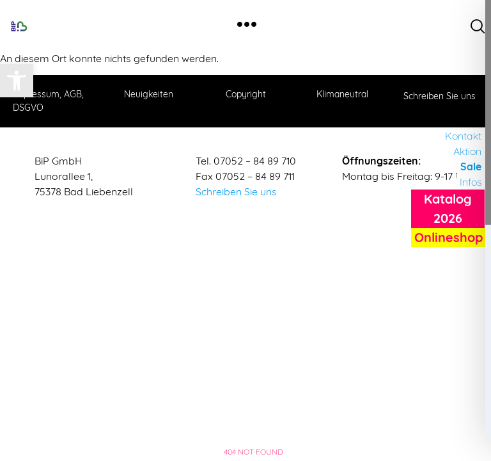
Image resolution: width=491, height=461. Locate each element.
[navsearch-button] (478, 27)
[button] (16, 80)
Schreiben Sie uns (236, 191)
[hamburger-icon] (246, 25)
